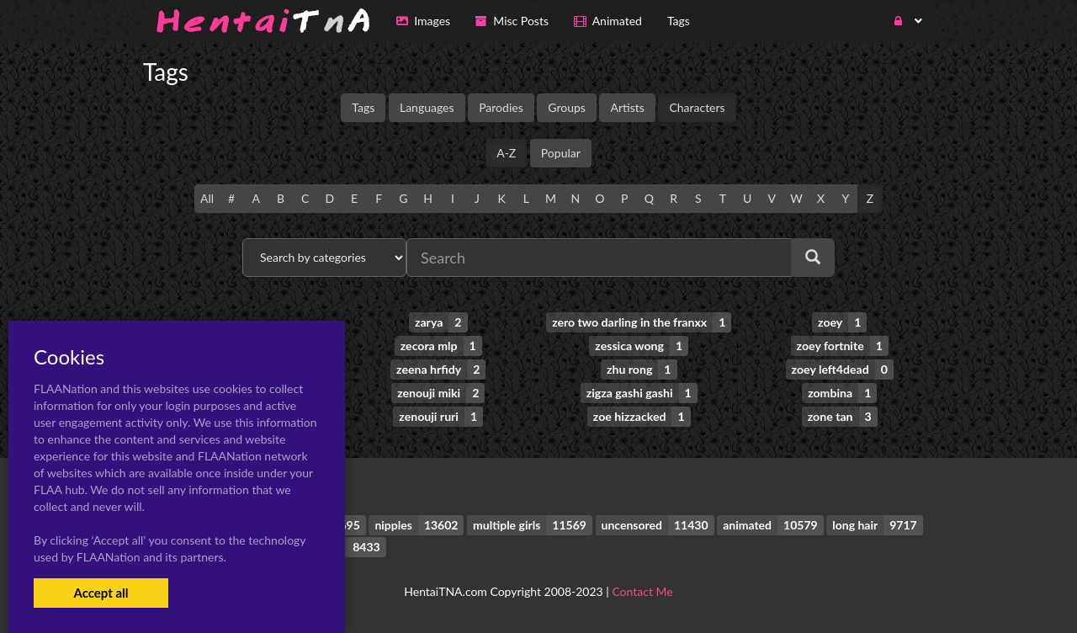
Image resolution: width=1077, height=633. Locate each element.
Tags (363, 107)
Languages (427, 107)
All (207, 198)
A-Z (506, 153)
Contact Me (642, 590)
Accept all (100, 592)
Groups (567, 107)
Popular (561, 153)
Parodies (501, 107)
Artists (627, 107)
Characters (696, 107)
